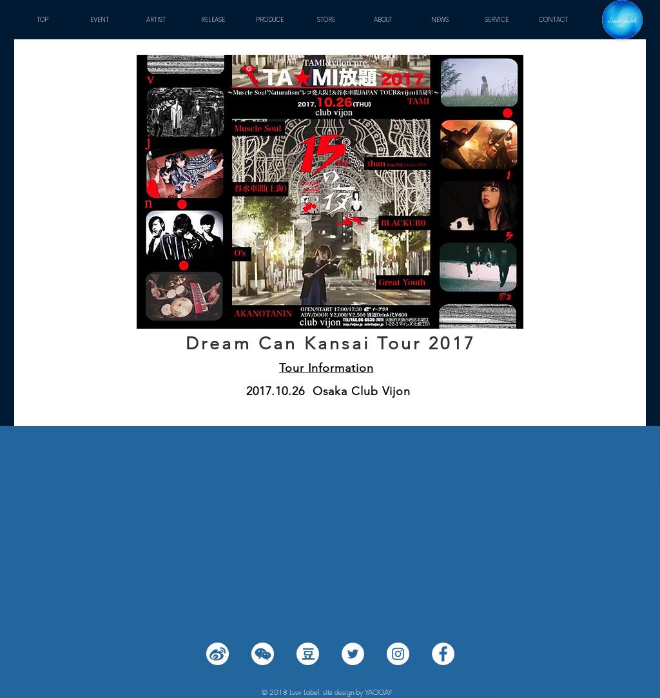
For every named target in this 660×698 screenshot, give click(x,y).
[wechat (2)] (262, 654)
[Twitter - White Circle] (353, 654)
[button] (156, 20)
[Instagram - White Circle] (398, 654)
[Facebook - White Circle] (443, 654)
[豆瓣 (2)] (307, 654)
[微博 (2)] (217, 654)
